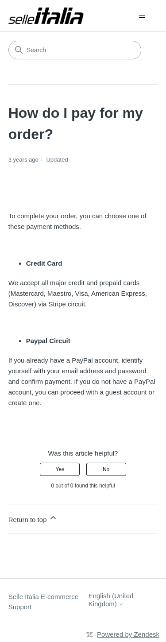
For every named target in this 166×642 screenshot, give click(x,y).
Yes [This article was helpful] (60, 469)
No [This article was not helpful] (106, 469)
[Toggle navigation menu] (142, 16)
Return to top (33, 518)
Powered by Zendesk (128, 634)
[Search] (75, 50)
